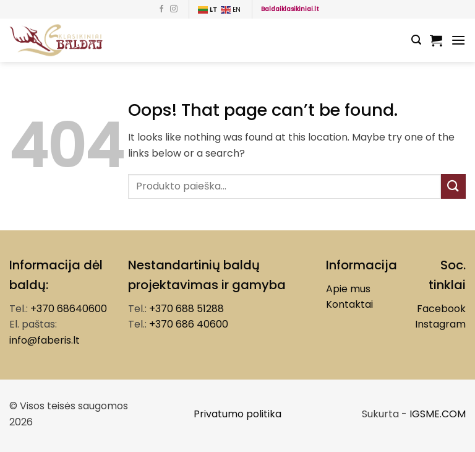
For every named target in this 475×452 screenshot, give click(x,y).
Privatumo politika (237, 414)
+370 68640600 (68, 309)
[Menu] (458, 40)
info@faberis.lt (44, 340)
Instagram (440, 324)
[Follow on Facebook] (161, 9)
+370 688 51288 (186, 309)
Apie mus (348, 289)
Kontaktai (349, 304)
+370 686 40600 (188, 324)
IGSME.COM (437, 414)
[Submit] (453, 186)
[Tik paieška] (416, 40)
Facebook (441, 309)
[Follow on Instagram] (174, 9)
